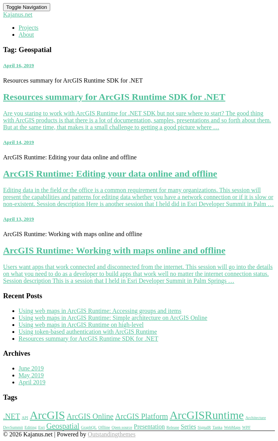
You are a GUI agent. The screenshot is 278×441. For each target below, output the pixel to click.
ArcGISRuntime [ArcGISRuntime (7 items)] (207, 415)
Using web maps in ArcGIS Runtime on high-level (81, 324)
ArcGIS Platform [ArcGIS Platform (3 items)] (141, 416)
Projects (29, 27)
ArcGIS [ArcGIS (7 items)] (47, 415)
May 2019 (31, 375)
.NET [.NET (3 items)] (11, 416)
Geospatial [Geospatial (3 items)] (63, 426)
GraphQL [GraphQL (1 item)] (89, 427)
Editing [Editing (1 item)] (31, 427)
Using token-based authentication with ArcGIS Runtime (88, 331)
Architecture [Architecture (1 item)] (255, 418)
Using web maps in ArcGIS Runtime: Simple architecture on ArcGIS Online (113, 317)
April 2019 (32, 382)
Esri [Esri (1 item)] (41, 427)
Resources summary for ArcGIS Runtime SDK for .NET (114, 97)
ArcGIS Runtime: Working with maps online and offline (114, 250)
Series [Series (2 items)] (188, 426)
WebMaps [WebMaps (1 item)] (232, 427)
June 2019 (31, 368)
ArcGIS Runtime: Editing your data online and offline (110, 174)
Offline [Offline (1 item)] (104, 427)
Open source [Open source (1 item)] (122, 427)
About (26, 34)
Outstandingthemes (112, 434)
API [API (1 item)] (25, 418)
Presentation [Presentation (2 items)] (149, 426)
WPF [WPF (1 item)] (246, 427)
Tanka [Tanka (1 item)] (217, 427)
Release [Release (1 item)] (172, 427)
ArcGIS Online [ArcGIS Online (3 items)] (90, 416)
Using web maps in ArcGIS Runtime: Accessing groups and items (100, 311)
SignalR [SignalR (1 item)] (204, 427)
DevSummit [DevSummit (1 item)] (13, 427)
